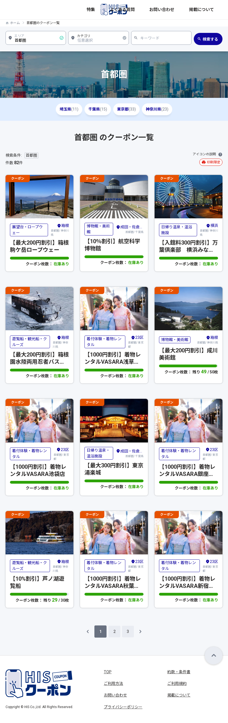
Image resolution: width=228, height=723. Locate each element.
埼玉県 (60, 109)
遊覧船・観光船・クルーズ (29, 342)
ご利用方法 (113, 683)
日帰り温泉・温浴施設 (176, 230)
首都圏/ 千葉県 (130, 229)
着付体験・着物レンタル (104, 342)
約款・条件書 (178, 672)
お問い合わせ (187, 9)
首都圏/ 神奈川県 (60, 229)
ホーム (15, 23)
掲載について (211, 9)
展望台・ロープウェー (27, 230)
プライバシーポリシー (123, 707)
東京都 (129, 109)
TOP (108, 672)
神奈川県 (166, 109)
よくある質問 (163, 9)
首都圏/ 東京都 (136, 341)
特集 (146, 9)
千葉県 (94, 109)
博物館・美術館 (98, 229)
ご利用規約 (177, 683)
